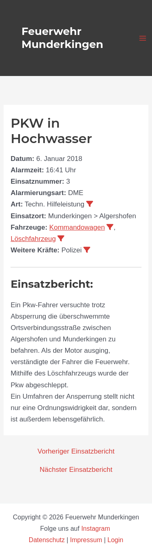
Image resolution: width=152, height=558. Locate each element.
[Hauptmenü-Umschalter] (143, 38)
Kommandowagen (77, 227)
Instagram (96, 528)
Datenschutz (47, 539)
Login (115, 539)
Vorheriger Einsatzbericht (76, 451)
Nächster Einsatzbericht (76, 469)
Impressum (86, 539)
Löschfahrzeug (33, 239)
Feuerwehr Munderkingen (62, 37)
